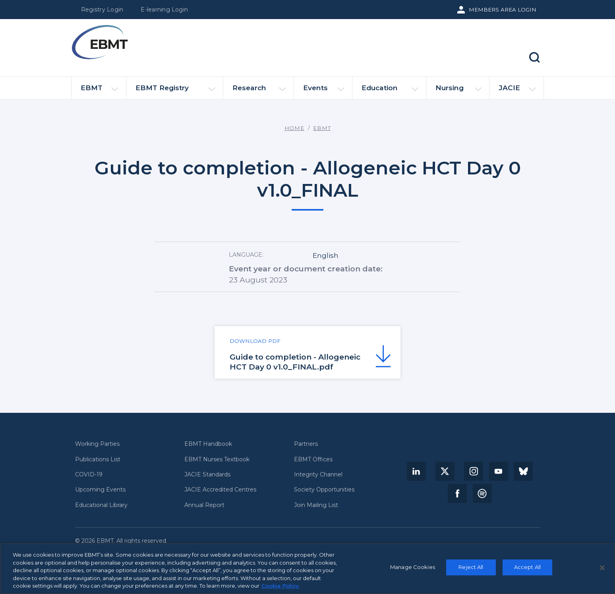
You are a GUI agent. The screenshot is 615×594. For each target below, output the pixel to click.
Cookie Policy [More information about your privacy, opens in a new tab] (280, 586)
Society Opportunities (324, 489)
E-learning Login (164, 9)
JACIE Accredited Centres (220, 489)
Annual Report (204, 505)
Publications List (97, 459)
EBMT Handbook (208, 444)
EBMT (99, 91)
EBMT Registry (175, 91)
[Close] (602, 568)
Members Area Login (502, 9)
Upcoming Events (100, 489)
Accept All (527, 567)
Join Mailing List (316, 505)
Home (294, 128)
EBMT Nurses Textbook (216, 459)
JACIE (517, 91)
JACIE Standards (207, 474)
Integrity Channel (318, 474)
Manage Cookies (412, 567)
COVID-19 (88, 474)
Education (390, 91)
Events (323, 91)
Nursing (458, 91)
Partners (306, 444)
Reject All (470, 567)
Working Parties (97, 444)
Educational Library (101, 505)
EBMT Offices (313, 459)
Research (259, 91)
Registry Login (102, 9)
